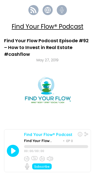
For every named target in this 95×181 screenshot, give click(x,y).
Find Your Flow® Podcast (47, 26)
